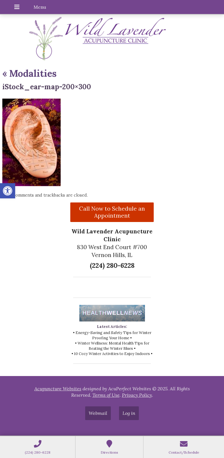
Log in (129, 413)
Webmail (98, 413)
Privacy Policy (137, 395)
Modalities (29, 73)
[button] (7, 190)
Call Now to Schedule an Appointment (112, 212)
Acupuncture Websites (57, 388)
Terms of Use (106, 395)
